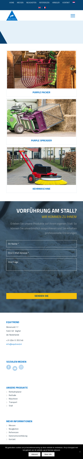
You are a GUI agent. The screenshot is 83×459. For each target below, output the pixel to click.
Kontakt (66, 2)
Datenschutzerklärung (18, 435)
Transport (13, 402)
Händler (56, 2)
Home (11, 2)
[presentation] (25, 285)
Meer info (48, 454)
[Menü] (71, 15)
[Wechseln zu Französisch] (45, 7)
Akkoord (34, 454)
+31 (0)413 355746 (14, 340)
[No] (80, 451)
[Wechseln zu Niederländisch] (74, 2)
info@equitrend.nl (14, 344)
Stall (11, 405)
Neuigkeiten (31, 2)
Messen (20, 2)
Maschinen (13, 398)
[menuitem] (11, 2)
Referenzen (44, 2)
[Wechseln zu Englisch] (39, 7)
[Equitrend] (34, 15)
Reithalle (12, 395)
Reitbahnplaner (15, 391)
